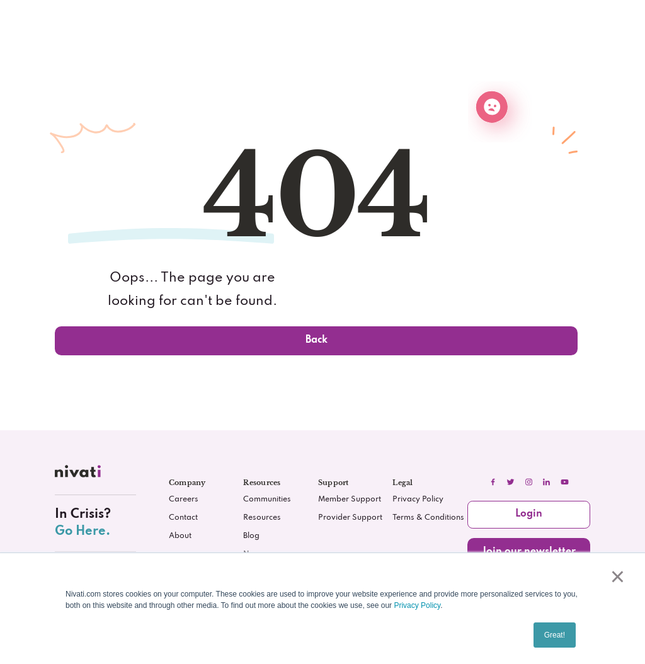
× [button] (615, 576)
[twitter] (510, 482)
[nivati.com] (79, 474)
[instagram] (528, 482)
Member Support (349, 499)
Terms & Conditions (428, 518)
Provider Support (350, 518)
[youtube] (564, 482)
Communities (267, 499)
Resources (262, 518)
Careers (183, 499)
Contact (183, 518)
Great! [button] (554, 635)
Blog (251, 536)
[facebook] (492, 482)
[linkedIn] (546, 482)
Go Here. (82, 531)
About (180, 536)
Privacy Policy (417, 605)
